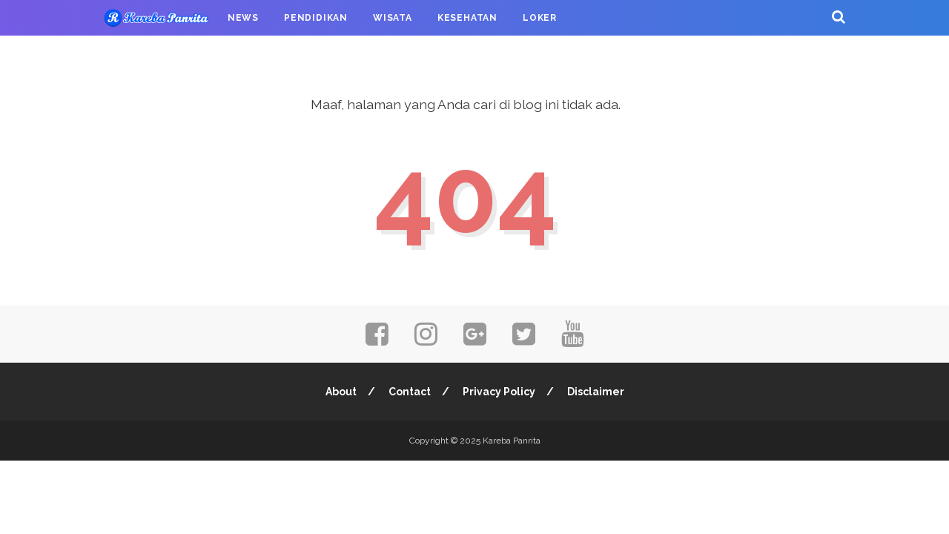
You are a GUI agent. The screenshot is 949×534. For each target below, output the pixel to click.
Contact (409, 392)
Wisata (392, 18)
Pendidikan (316, 18)
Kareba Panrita (511, 440)
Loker (540, 18)
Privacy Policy (499, 392)
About (341, 392)
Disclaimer (595, 392)
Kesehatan (467, 18)
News (243, 18)
